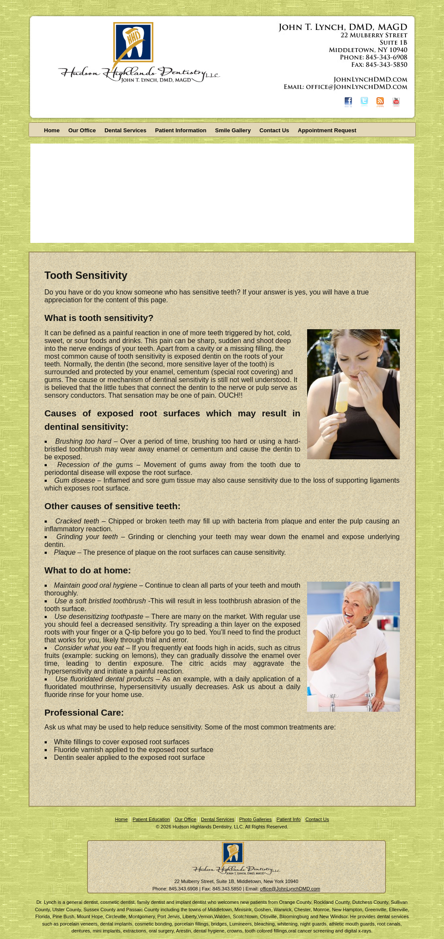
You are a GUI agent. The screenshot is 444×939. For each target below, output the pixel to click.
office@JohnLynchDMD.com (290, 888)
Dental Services (125, 130)
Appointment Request (327, 130)
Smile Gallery (233, 130)
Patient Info (288, 819)
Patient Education (151, 819)
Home (52, 130)
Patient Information (180, 130)
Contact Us (274, 130)
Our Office (82, 130)
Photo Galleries (255, 819)
